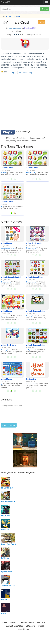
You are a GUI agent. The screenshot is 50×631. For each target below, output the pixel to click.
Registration (31, 379)
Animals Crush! (7, 202)
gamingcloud (31, 172)
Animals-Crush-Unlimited (11, 277)
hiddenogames (32, 248)
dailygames (31, 350)
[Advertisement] (25, 101)
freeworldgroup (15, 28)
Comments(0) (23, 132)
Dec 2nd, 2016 (30, 28)
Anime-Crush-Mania (33, 243)
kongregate (30, 316)
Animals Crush (7, 168)
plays (18, 31)
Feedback (41, 622)
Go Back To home (13, 16)
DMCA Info (30, 626)
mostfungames (32, 384)
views (12, 31)
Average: (30, 35)
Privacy (13, 622)
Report (41, 22)
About (4, 622)
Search (45, 9)
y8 (3, 206)
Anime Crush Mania (8, 345)
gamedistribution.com (9, 248)
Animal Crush (6, 243)
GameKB (5, 2)
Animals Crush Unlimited (35, 311)
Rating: (9, 35)
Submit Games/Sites (14, 626)
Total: (38, 35)
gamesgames (6, 316)
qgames (4, 172)
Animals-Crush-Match (34, 277)
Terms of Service (27, 622)
